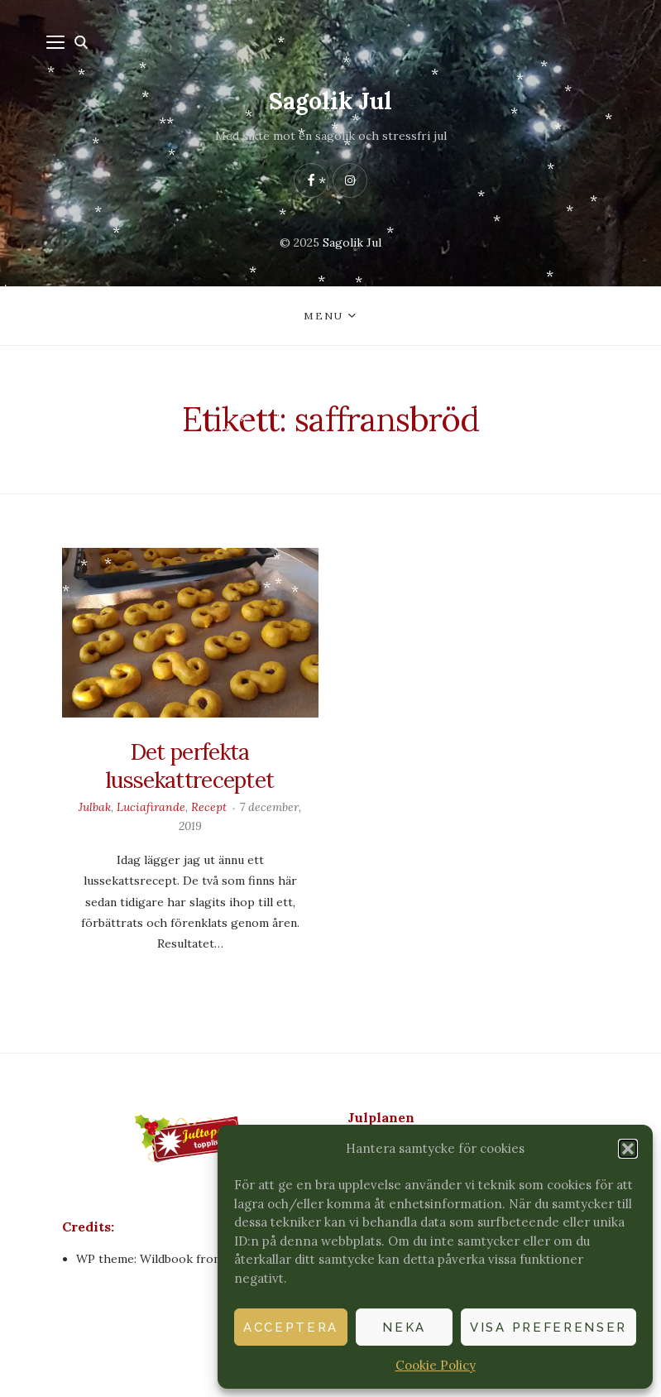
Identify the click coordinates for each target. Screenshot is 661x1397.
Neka (404, 1327)
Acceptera (290, 1327)
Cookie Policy (435, 1365)
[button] (628, 1148)
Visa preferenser (548, 1327)
